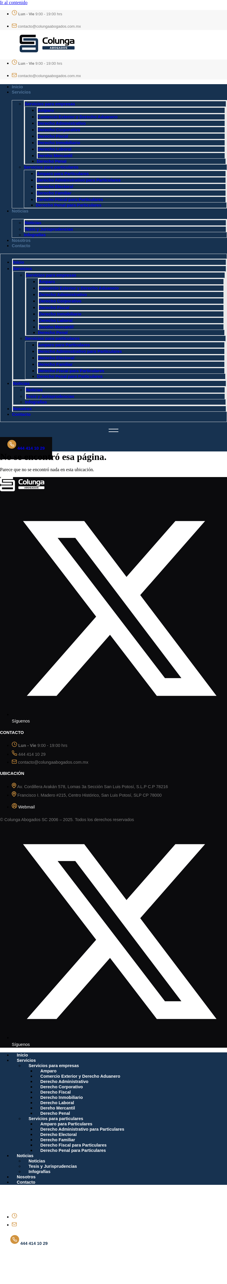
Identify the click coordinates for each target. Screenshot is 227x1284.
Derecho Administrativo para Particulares (79, 180)
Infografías (35, 234)
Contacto (21, 245)
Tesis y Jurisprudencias (49, 229)
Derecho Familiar (54, 193)
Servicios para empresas (50, 104)
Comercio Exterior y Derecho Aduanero (77, 116)
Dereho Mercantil (55, 155)
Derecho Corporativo (59, 129)
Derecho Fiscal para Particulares (70, 199)
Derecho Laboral (55, 149)
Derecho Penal (52, 161)
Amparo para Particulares (63, 173)
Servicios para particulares (51, 167)
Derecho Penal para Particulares (69, 205)
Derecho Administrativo (62, 123)
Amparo (46, 110)
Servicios (21, 92)
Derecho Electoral (55, 186)
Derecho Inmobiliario (59, 142)
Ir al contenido (13, 2)
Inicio (17, 86)
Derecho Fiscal (53, 136)
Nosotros (21, 240)
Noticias (20, 211)
